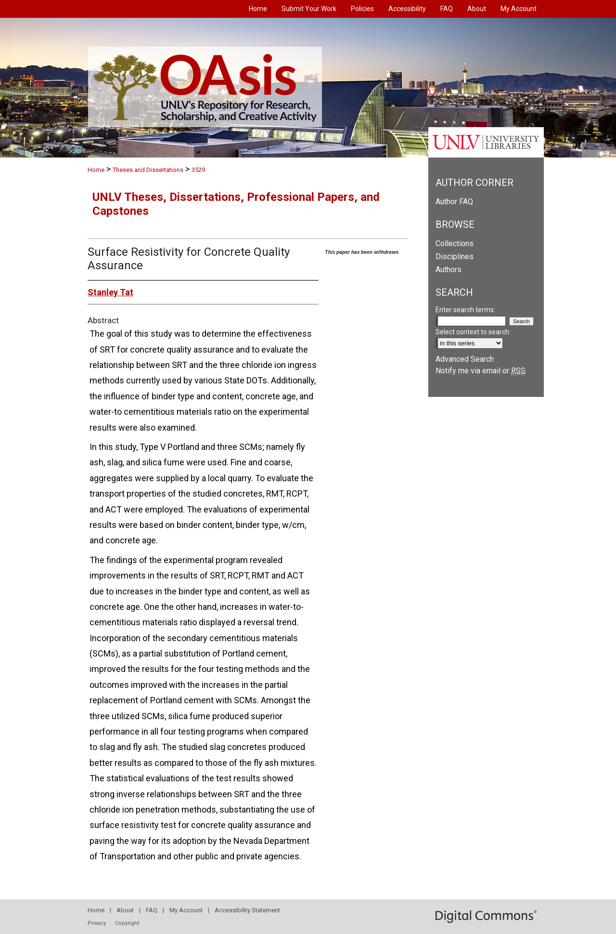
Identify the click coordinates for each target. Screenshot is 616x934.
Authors (449, 269)
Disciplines (455, 256)
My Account (186, 910)
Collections (455, 243)
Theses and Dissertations (148, 169)
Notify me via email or (481, 370)
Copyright (127, 923)
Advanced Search (465, 359)
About (125, 910)
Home (96, 169)
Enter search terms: (465, 310)
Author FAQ (454, 201)
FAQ (151, 910)
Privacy (97, 923)
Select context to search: (473, 332)
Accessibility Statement (247, 910)
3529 (198, 169)
